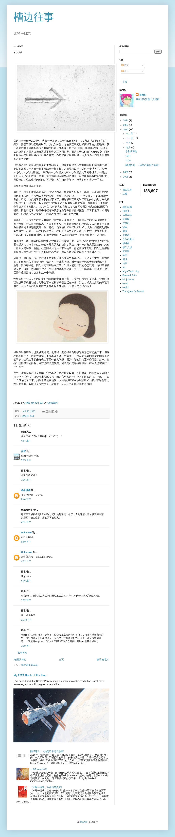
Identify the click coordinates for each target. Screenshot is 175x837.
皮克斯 (126, 251)
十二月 (130, 133)
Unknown (26, 532)
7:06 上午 (26, 479)
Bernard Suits (130, 275)
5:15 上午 (26, 460)
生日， (126, 255)
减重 (125, 227)
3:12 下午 (26, 600)
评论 (125, 71)
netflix (126, 287)
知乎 (125, 263)
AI (124, 267)
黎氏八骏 (127, 247)
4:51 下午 (26, 522)
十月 (128, 142)
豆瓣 (125, 193)
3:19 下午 (26, 645)
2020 (126, 129)
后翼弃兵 (127, 215)
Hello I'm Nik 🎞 (33, 402)
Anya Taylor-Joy (131, 271)
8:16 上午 (26, 580)
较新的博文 (20, 659)
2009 (128, 160)
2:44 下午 (26, 499)
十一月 (130, 138)
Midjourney (128, 279)
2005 (126, 176)
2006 (126, 172)
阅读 (32, 416)
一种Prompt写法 (38, 769)
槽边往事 (33, 17)
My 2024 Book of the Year (30, 675)
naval (125, 283)
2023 (126, 125)
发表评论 (22, 652)
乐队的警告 (131, 151)
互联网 (25, 416)
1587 (128, 156)
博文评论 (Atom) (29, 665)
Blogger (84, 821)
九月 (128, 147)
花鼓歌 (126, 223)
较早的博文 (103, 659)
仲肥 (23, 451)
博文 (125, 65)
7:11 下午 (26, 561)
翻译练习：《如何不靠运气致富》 (48, 751)
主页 (61, 659)
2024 (126, 120)
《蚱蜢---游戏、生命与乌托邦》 (46, 787)
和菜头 (142, 94)
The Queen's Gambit (133, 291)
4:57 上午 (26, 440)
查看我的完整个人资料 (147, 99)
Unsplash (52, 402)
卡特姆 (126, 235)
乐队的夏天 (128, 239)
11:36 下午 (26, 619)
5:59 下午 (26, 541)
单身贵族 (25, 490)
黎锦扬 (126, 243)
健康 (125, 231)
